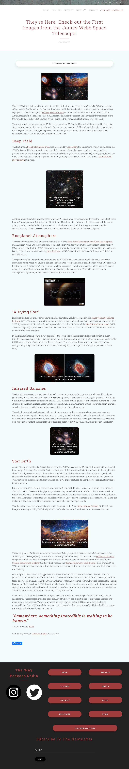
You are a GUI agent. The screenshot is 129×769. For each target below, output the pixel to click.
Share (17, 643)
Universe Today (39, 633)
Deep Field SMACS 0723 (38, 146)
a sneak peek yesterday (53, 112)
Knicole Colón (53, 251)
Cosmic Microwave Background (80, 562)
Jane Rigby (72, 146)
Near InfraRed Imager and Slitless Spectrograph (89, 241)
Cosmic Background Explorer (26, 562)
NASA (31, 626)
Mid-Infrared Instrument (97, 324)
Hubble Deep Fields (105, 556)
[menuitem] (98, 10)
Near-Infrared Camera (87, 506)
